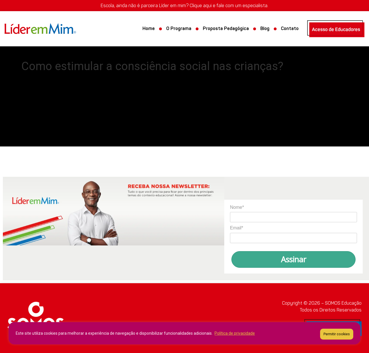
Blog (264, 29)
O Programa (178, 29)
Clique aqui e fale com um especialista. (229, 5)
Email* (236, 227)
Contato (290, 29)
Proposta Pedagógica (226, 29)
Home (148, 29)
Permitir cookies (337, 334)
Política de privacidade (235, 334)
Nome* (237, 207)
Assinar (293, 259)
